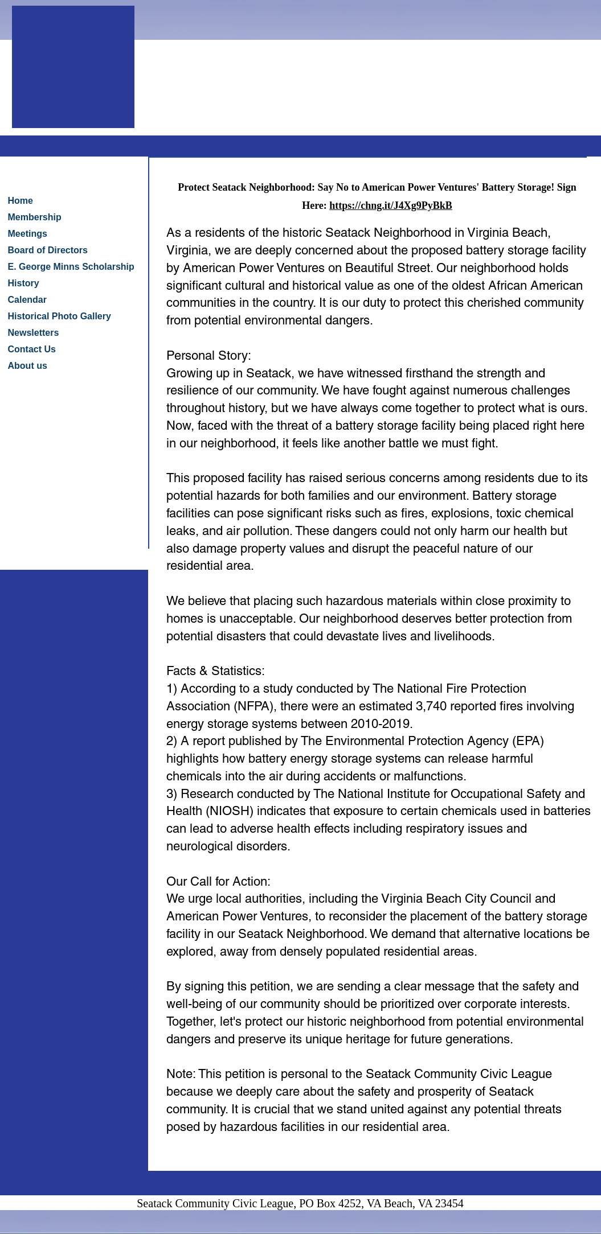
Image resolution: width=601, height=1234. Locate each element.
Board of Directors (48, 250)
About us (27, 366)
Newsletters (33, 333)
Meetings (27, 233)
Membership (35, 217)
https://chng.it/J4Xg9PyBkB (390, 205)
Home (20, 200)
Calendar (27, 300)
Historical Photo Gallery (59, 316)
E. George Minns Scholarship (71, 267)
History (23, 283)
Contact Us (32, 349)
